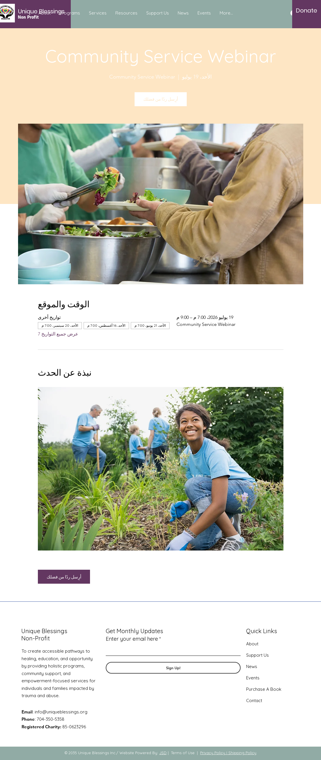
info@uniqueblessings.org (61, 712)
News (251, 666)
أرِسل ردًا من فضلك (160, 99)
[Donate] (306, 10)
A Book (273, 689)
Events (253, 678)
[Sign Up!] (173, 668)
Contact (254, 700)
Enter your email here (132, 639)
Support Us (257, 655)
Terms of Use (183, 752)
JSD (163, 752)
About (252, 644)
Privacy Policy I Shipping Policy (228, 752)
